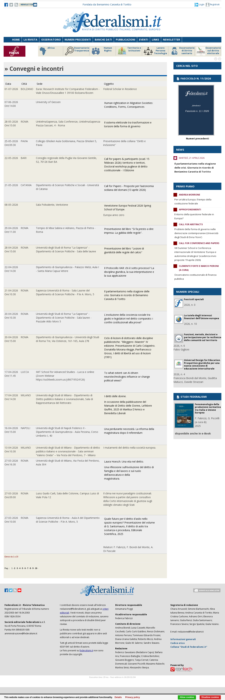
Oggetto (109, 83)
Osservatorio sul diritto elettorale (208, 51)
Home (16, 39)
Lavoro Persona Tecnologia (155, 51)
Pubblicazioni (125, 39)
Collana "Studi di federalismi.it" (188, 646)
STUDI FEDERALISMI (191, 396)
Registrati (213, 5)
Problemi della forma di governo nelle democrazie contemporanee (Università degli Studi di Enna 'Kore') (196, 233)
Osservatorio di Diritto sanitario (182, 51)
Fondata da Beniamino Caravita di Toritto (107, 4)
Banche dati (103, 39)
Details (118, 697)
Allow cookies (187, 697)
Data (8, 83)
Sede (39, 83)
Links (155, 39)
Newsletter (171, 39)
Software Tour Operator (112, 681)
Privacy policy (132, 697)
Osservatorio (51, 39)
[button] (199, 4)
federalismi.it (86, 650)
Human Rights (101, 51)
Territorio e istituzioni (129, 51)
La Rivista (30, 39)
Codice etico (177, 643)
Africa (46, 51)
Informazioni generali (183, 639)
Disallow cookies (210, 697)
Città (24, 83)
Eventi (143, 39)
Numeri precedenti (78, 39)
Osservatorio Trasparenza (77, 51)
